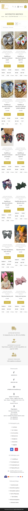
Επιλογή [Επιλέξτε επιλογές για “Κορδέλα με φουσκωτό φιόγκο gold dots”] (7, 114)
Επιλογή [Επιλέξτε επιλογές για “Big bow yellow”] (21, 255)
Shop (6, 16)
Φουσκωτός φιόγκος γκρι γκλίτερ (7, 250)
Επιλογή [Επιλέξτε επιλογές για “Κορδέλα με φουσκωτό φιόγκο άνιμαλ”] (7, 211)
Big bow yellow (20, 249)
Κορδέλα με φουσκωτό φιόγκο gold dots (7, 106)
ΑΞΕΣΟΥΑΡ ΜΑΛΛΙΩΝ (13, 16)
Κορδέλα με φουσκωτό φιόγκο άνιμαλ (7, 203)
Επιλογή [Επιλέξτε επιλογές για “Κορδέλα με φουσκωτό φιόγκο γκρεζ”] (7, 66)
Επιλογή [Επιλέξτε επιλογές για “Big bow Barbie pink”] (7, 302)
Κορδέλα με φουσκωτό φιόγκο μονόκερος (7, 154)
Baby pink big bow (20, 296)
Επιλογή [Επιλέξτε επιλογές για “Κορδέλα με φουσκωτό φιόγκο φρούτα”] (21, 66)
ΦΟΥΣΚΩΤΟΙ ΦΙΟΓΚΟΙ (9, 53)
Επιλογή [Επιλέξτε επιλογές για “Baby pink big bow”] (21, 302)
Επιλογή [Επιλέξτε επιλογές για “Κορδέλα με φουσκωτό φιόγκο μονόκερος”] (7, 162)
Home (2, 16)
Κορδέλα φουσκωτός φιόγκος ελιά (20, 202)
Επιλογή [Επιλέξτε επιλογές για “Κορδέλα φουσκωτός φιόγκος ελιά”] (21, 209)
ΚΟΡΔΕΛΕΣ (4, 52)
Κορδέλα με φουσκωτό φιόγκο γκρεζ (7, 58)
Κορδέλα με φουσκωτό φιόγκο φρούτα (21, 58)
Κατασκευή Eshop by (14, 509)
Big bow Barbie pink (7, 296)
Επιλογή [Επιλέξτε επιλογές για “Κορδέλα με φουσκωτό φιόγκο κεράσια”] (21, 162)
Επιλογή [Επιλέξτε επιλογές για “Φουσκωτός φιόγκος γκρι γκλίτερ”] (7, 257)
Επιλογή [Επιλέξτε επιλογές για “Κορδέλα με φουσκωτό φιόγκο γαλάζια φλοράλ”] (21, 114)
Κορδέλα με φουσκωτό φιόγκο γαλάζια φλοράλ (21, 106)
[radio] (4, 70)
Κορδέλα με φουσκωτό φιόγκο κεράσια (21, 154)
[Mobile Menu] (19, 6)
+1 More (12, 75)
